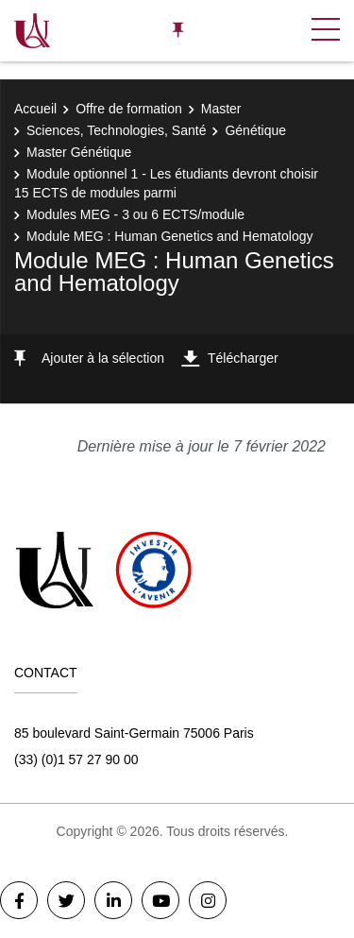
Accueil (35, 108)
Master (221, 108)
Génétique (255, 130)
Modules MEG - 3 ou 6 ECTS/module (135, 214)
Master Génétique (78, 152)
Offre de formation (129, 108)
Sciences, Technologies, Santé (116, 130)
